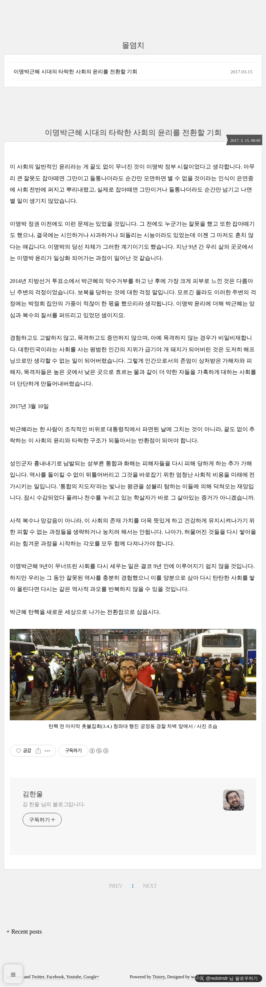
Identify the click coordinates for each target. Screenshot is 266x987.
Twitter (38, 976)
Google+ (91, 976)
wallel (196, 976)
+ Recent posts (24, 931)
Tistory (158, 976)
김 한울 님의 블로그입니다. (54, 804)
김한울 (33, 794)
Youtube (73, 976)
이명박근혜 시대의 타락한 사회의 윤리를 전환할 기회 (75, 71)
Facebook (55, 976)
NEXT (150, 886)
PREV (116, 886)
